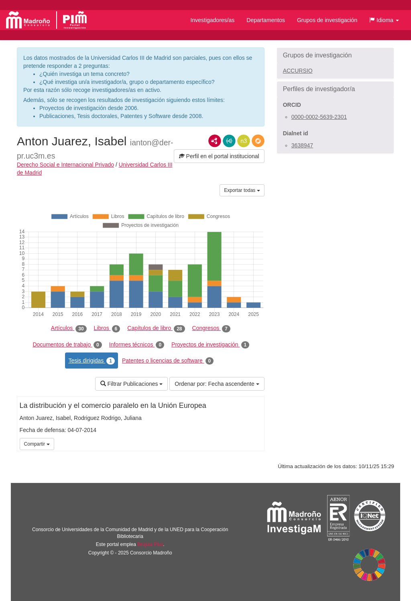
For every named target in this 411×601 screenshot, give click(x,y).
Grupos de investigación (327, 20)
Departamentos (265, 20)
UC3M (257, 443)
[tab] (335, 55)
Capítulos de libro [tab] (156, 328)
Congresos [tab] (211, 328)
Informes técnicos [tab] (136, 344)
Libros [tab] (107, 328)
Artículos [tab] (69, 328)
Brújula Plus (150, 544)
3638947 (302, 145)
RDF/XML (214, 140)
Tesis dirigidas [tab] (91, 361)
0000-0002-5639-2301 (319, 117)
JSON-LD (229, 140)
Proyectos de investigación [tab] (210, 344)
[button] (384, 20)
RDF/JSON (258, 140)
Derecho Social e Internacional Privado (65, 164)
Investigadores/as (213, 20)
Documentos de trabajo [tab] (67, 344)
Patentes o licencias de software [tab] (168, 361)
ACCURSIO (298, 70)
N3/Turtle (243, 140)
